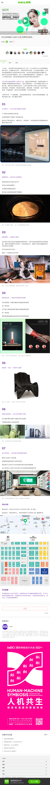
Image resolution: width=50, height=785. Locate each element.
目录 (10, 62)
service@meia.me (21, 777)
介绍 (3, 62)
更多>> (46, 734)
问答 (16, 62)
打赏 (25, 608)
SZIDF (11, 626)
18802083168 (8, 777)
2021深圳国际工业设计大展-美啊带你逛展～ (17, 37)
